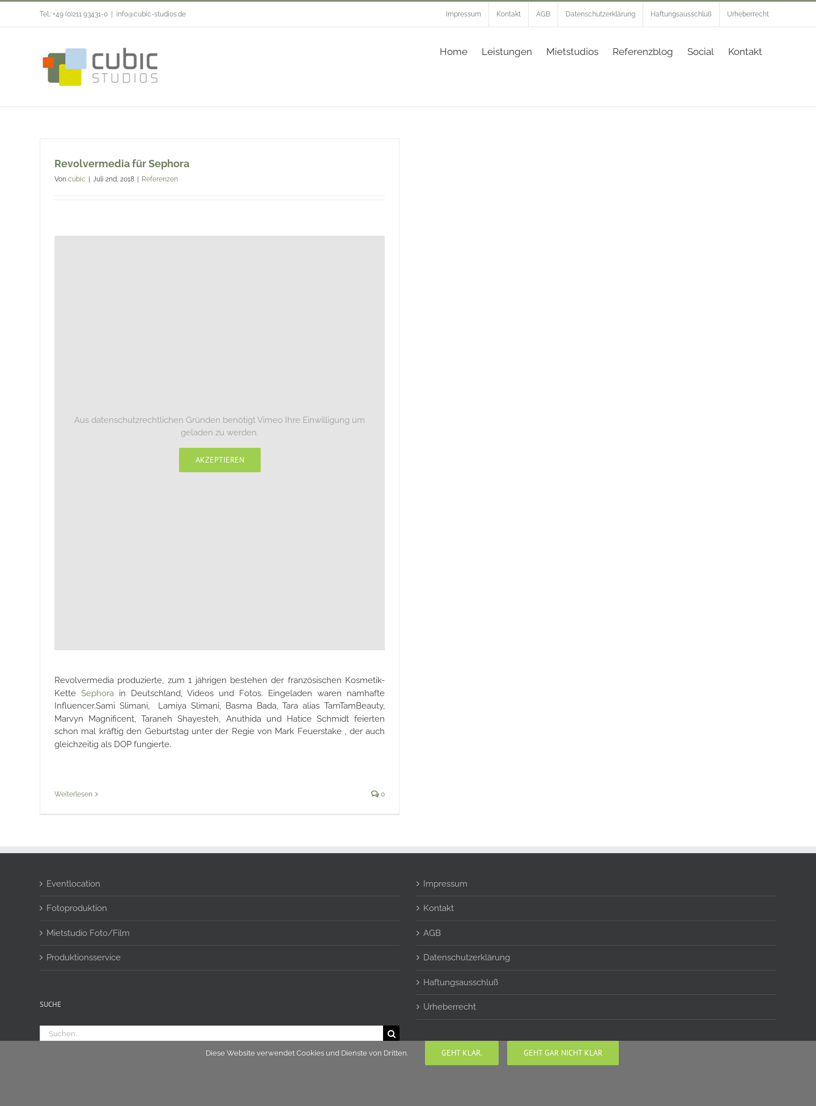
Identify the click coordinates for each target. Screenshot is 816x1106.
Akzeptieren (220, 460)
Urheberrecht (449, 1007)
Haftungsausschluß (460, 982)
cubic (77, 179)
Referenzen (160, 179)
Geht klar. (461, 1053)
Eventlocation (73, 884)
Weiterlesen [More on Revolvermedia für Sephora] (73, 794)
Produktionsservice (83, 957)
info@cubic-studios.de (151, 14)
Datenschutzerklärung (466, 957)
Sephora (97, 693)
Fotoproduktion (76, 908)
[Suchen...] (211, 1034)
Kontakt (438, 908)
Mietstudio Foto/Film (88, 933)
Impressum (445, 884)
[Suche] (391, 1034)
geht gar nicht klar (563, 1053)
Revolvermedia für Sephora (121, 163)
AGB (432, 933)
